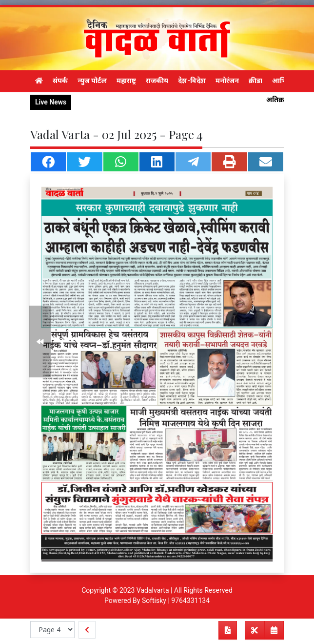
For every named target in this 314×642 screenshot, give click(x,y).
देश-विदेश (192, 80)
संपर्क (60, 80)
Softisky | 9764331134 (176, 600)
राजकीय (157, 80)
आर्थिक (282, 80)
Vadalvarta (153, 590)
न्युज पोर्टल (92, 80)
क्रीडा (255, 80)
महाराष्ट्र (126, 80)
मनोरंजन (227, 80)
